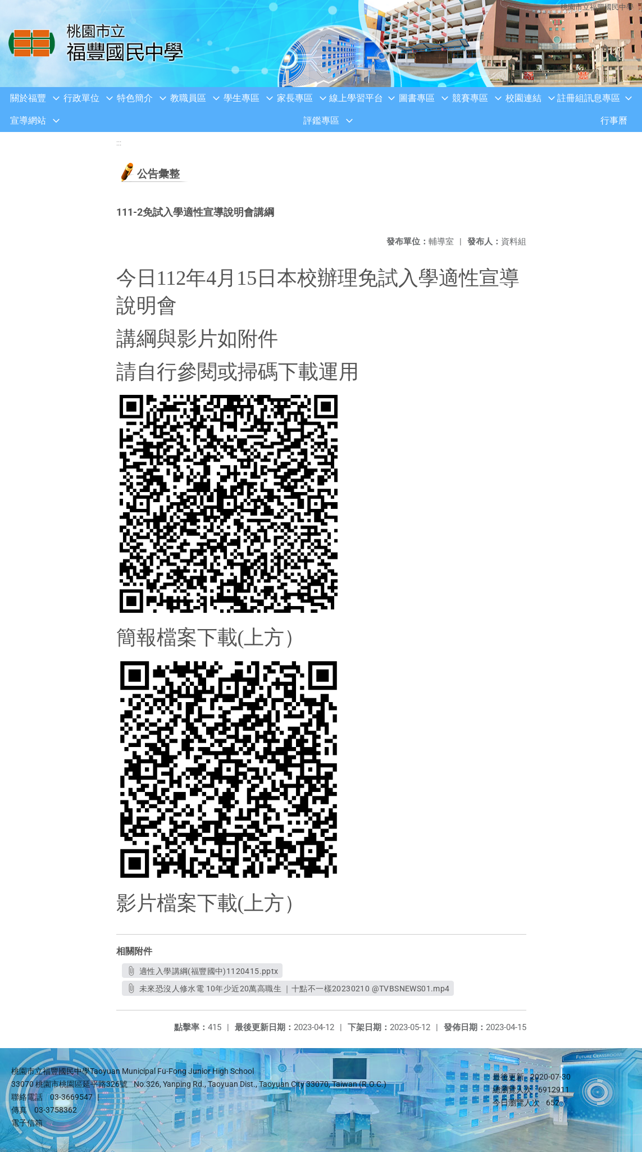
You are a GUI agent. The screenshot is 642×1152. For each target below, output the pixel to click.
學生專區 (241, 98)
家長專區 (295, 98)
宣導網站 (28, 120)
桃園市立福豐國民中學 (597, 7)
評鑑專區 (321, 120)
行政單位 (81, 98)
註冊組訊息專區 (588, 98)
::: (118, 143)
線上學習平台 (356, 98)
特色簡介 (135, 98)
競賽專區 (470, 98)
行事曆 (613, 120)
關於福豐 (28, 98)
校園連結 (523, 98)
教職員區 (188, 98)
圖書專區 (417, 98)
